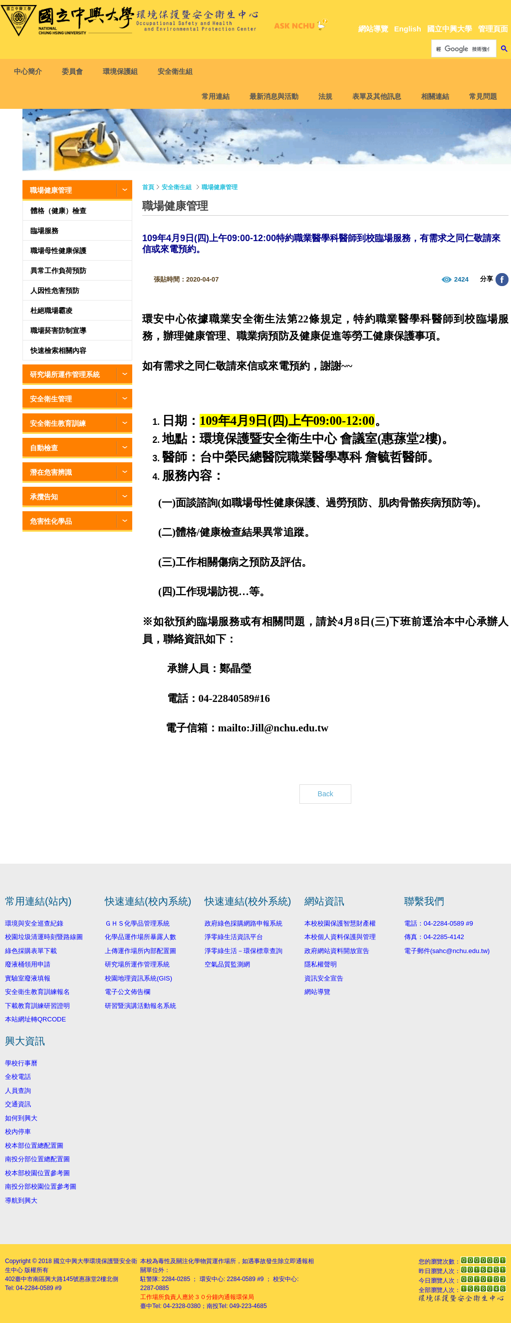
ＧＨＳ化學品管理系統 (137, 923)
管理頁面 (493, 28)
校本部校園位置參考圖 (37, 1173)
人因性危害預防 (54, 291)
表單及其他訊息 (373, 96)
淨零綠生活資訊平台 (234, 937)
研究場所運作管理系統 (65, 374)
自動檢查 (44, 448)
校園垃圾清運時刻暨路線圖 (44, 937)
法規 (322, 96)
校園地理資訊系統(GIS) (138, 978)
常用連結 (212, 96)
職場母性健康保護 (58, 251)
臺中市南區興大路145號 (47, 1279)
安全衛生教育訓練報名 (37, 991)
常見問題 (480, 96)
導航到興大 (21, 1200)
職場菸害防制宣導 (58, 330)
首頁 (148, 187)
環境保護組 (123, 71)
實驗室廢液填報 (27, 978)
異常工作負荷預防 (58, 271)
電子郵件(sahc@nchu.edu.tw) (447, 951)
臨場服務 (44, 231)
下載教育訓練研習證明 (37, 1005)
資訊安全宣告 (323, 978)
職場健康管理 (51, 190)
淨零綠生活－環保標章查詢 (243, 951)
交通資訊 (18, 1104)
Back (325, 794)
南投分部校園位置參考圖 (40, 1186)
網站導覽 (373, 28)
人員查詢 (18, 1090)
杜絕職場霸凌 (51, 311)
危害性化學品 (51, 521)
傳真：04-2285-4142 (434, 937)
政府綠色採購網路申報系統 (243, 923)
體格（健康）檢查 (58, 211)
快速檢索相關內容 (58, 350)
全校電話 (18, 1076)
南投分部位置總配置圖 (37, 1159)
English (407, 28)
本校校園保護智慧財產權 (340, 923)
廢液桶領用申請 (27, 964)
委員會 (75, 71)
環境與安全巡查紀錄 (34, 923)
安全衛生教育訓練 (58, 423)
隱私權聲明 (320, 964)
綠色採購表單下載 (31, 951)
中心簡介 (31, 71)
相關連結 (432, 96)
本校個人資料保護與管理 (340, 937)
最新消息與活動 (270, 96)
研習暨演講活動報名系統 (140, 1005)
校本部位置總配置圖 (34, 1145)
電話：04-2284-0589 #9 (438, 923)
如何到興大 (21, 1118)
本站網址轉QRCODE (35, 1019)
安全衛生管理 (51, 399)
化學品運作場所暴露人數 (140, 937)
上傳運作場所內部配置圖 (140, 951)
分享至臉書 (502, 279)
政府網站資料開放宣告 (336, 951)
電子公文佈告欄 (127, 991)
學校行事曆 (21, 1063)
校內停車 (18, 1131)
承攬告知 (44, 497)
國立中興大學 (449, 28)
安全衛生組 (178, 71)
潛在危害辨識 (51, 472)
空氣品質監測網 (227, 964)
